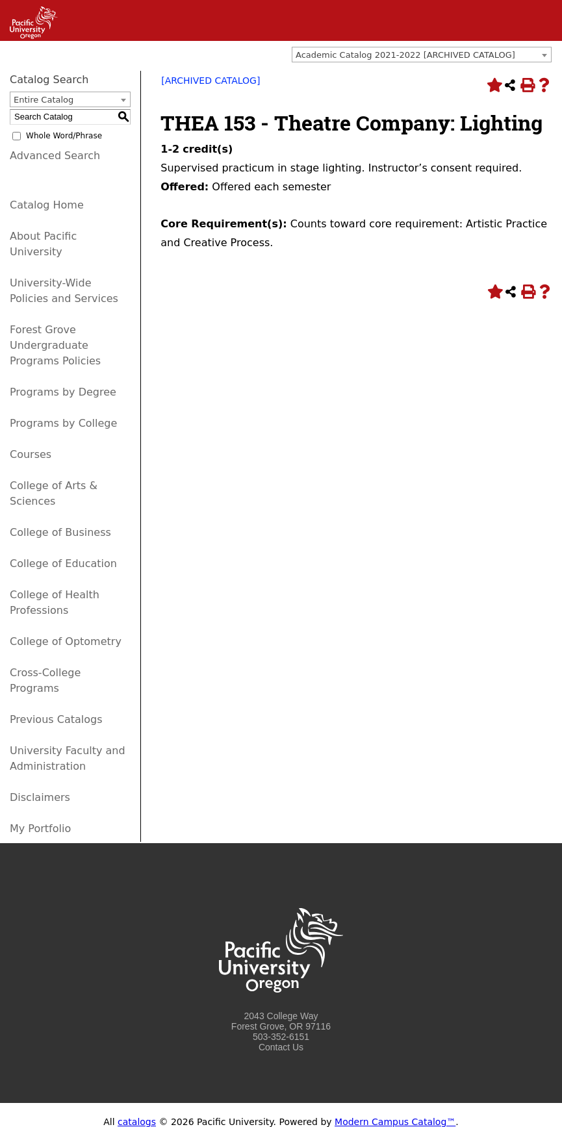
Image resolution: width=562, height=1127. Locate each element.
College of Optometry (65, 641)
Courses (30, 454)
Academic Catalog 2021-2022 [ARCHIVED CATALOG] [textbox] (405, 55)
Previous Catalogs (56, 719)
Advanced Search (55, 155)
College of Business (60, 532)
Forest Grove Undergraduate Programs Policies (55, 345)
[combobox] (422, 54)
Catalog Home (47, 205)
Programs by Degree (63, 392)
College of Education (63, 563)
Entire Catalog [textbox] (43, 100)
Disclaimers (40, 797)
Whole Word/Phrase (64, 135)
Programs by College (63, 423)
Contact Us (281, 1047)
